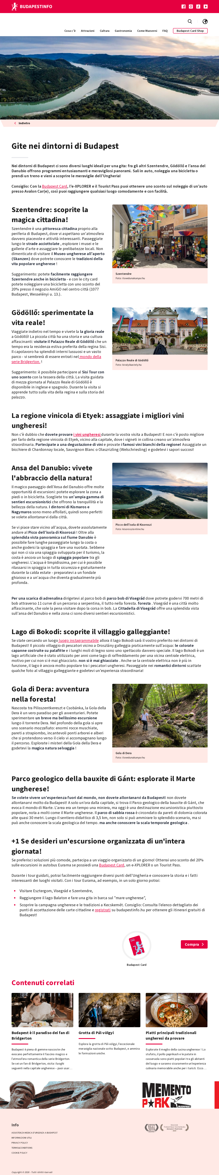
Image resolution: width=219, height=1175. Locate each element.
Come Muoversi (147, 31)
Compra (194, 944)
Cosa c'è (70, 31)
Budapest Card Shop (190, 31)
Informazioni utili (22, 1137)
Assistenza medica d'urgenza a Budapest (35, 1132)
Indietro (22, 123)
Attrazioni (88, 31)
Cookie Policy (19, 1152)
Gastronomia (123, 31)
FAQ (165, 31)
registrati (103, 909)
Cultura (105, 31)
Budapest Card (54, 186)
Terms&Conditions (22, 1147)
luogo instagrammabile (78, 640)
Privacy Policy (20, 1142)
